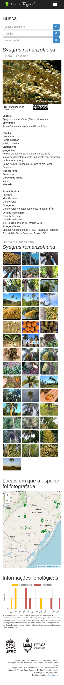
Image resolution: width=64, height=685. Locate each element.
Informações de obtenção (14, 108)
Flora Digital (19, 4)
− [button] (7, 500)
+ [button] (7, 495)
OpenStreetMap (54, 567)
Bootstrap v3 (53, 675)
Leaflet (41, 567)
